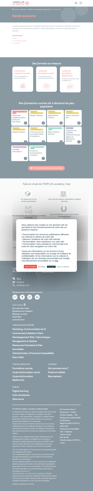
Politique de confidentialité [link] (63, 266)
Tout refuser (41, 266)
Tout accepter (30, 267)
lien (56, 261)
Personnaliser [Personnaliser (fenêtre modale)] (51, 266)
